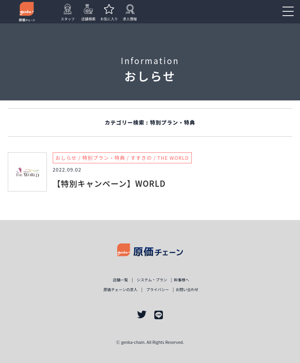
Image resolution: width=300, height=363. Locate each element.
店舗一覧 (120, 280)
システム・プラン (152, 280)
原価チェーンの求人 (121, 289)
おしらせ (66, 157)
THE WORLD (173, 157)
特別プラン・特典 (103, 157)
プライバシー (157, 289)
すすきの (141, 157)
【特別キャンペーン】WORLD (109, 183)
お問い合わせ (187, 289)
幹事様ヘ (181, 280)
